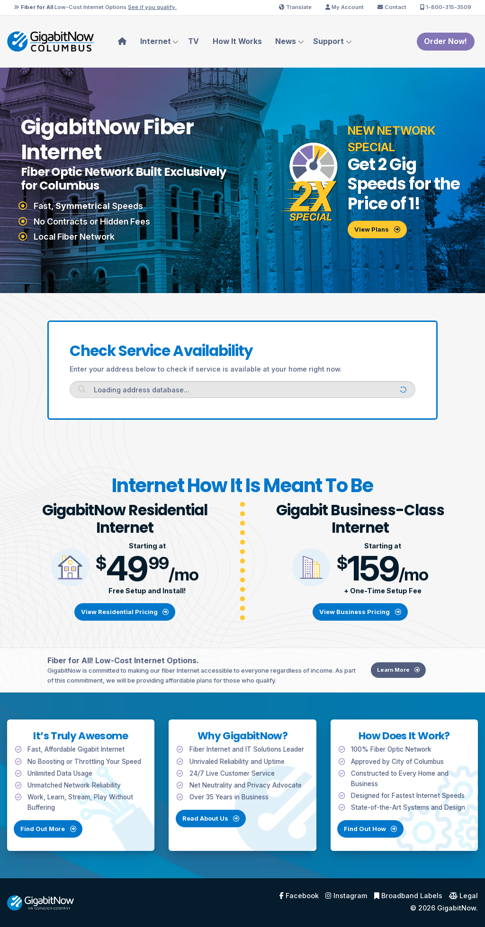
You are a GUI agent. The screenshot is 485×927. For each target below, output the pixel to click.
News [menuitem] (285, 41)
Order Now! (445, 41)
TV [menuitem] (193, 41)
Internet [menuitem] (155, 41)
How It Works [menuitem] (237, 41)
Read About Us (210, 830)
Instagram (346, 895)
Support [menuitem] (328, 41)
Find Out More (36, 840)
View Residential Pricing (125, 611)
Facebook (299, 895)
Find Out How (382, 840)
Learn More (404, 681)
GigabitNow (456, 908)
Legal (463, 895)
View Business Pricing (360, 611)
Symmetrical (82, 206)
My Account (344, 7)
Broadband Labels (408, 895)
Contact (391, 7)
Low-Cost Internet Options (95, 7)
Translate (295, 7)
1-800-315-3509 (445, 7)
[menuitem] (122, 41)
